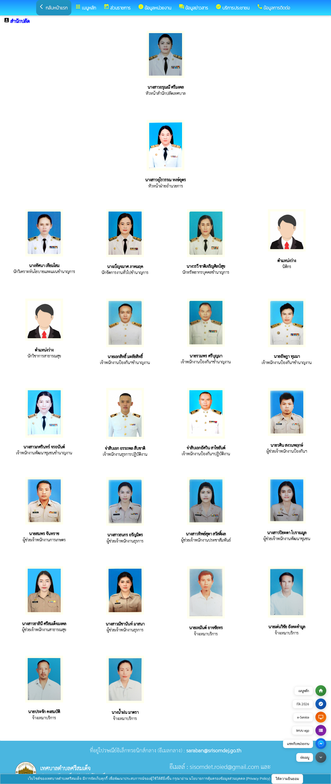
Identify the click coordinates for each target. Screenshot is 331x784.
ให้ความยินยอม (287, 779)
